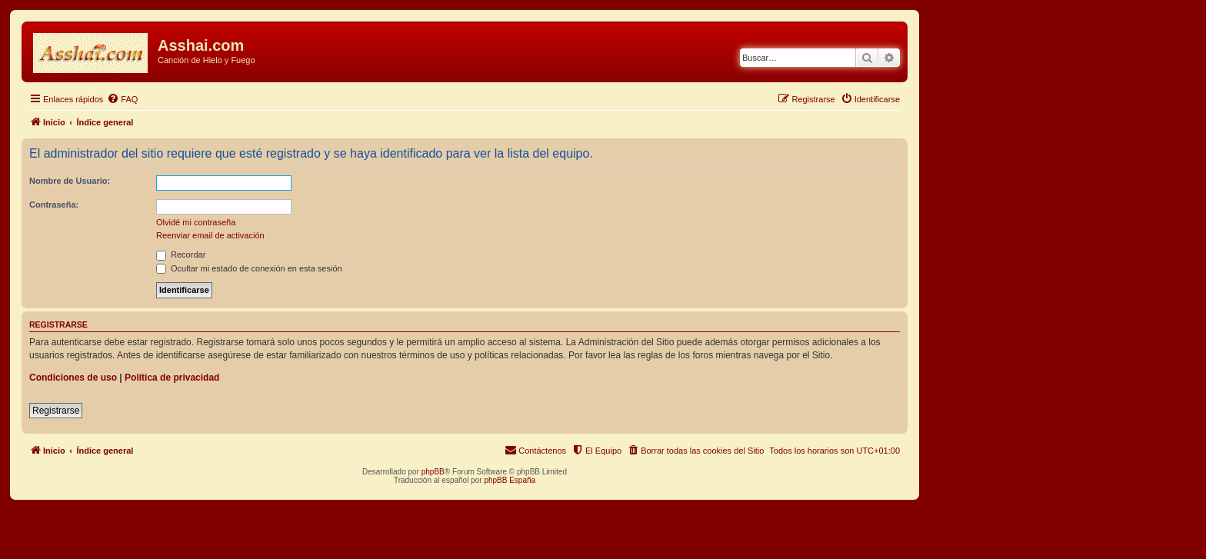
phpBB (433, 471)
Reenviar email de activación (210, 235)
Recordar (180, 254)
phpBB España (509, 480)
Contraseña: (53, 204)
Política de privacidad (172, 377)
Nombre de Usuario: (69, 180)
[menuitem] (122, 99)
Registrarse (55, 410)
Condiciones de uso (73, 377)
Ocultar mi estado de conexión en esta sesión (249, 268)
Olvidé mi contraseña (195, 222)
